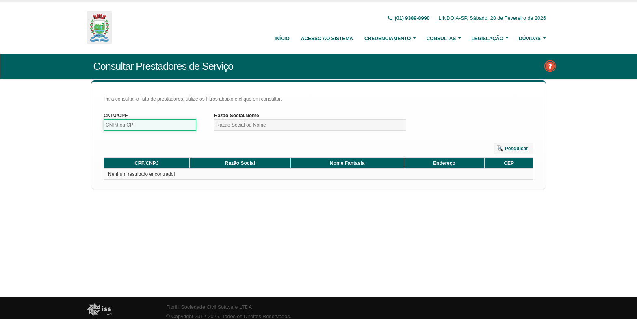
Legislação (487, 38)
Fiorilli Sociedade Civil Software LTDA (209, 307)
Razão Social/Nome (236, 116)
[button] (513, 148)
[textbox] (150, 125)
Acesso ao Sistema (327, 38)
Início (282, 38)
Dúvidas (530, 38)
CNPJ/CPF (116, 116)
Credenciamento (387, 38)
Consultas (441, 38)
